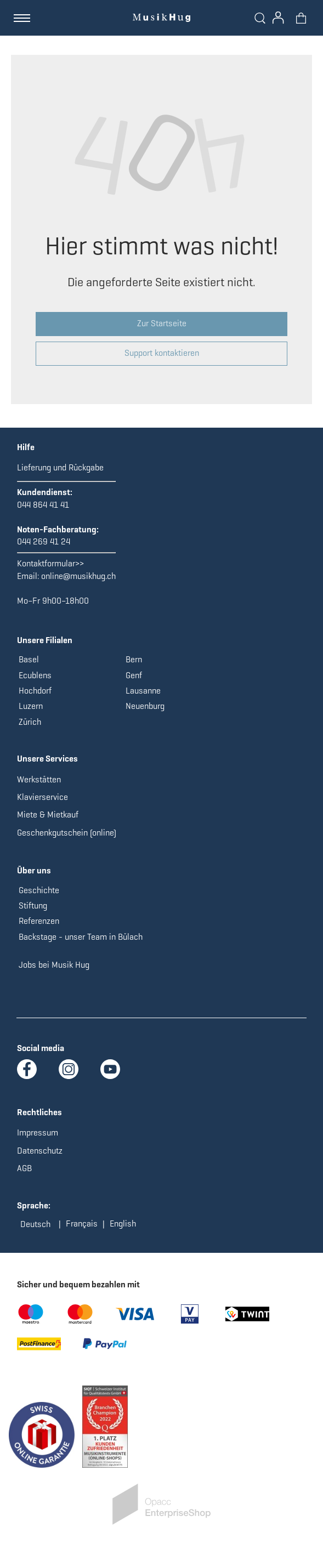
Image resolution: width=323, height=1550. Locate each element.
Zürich (30, 722)
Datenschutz (40, 1150)
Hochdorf (35, 690)
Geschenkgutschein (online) (66, 832)
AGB (24, 1168)
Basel (29, 659)
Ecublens (35, 675)
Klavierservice (42, 797)
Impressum (37, 1132)
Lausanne (143, 690)
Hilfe (26, 447)
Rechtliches (39, 1112)
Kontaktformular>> (50, 563)
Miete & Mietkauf (47, 814)
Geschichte (39, 890)
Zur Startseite (161, 323)
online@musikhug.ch (78, 576)
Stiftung (33, 905)
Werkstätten (39, 779)
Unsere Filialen (44, 640)
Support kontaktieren (161, 353)
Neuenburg (145, 706)
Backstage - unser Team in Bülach (81, 937)
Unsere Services (47, 758)
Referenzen (39, 921)
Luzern (31, 706)
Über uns (34, 870)
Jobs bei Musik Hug (54, 964)
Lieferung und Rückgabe (60, 467)
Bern (134, 659)
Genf (134, 675)
